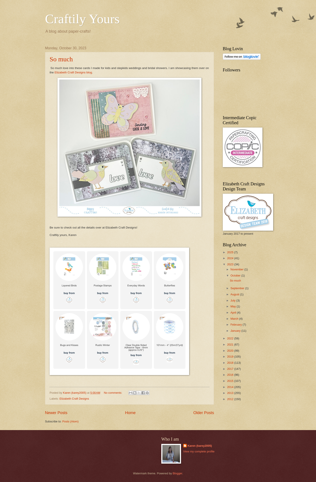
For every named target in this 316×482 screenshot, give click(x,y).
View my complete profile (199, 451)
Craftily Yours (82, 19)
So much (61, 59)
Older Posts (203, 413)
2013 (230, 393)
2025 (230, 252)
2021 (230, 344)
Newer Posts (56, 413)
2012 (230, 399)
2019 (230, 356)
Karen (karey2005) (200, 445)
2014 (230, 387)
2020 (230, 350)
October (235, 275)
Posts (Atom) (70, 421)
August (235, 294)
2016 (230, 374)
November (237, 269)
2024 (230, 258)
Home (130, 413)
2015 (230, 381)
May (233, 306)
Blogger (177, 473)
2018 (230, 362)
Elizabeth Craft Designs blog (73, 72)
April (233, 312)
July (233, 300)
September (237, 288)
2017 (230, 368)
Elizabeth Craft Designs (74, 398)
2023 (230, 264)
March (234, 318)
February (236, 324)
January (235, 330)
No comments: (113, 392)
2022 (230, 338)
